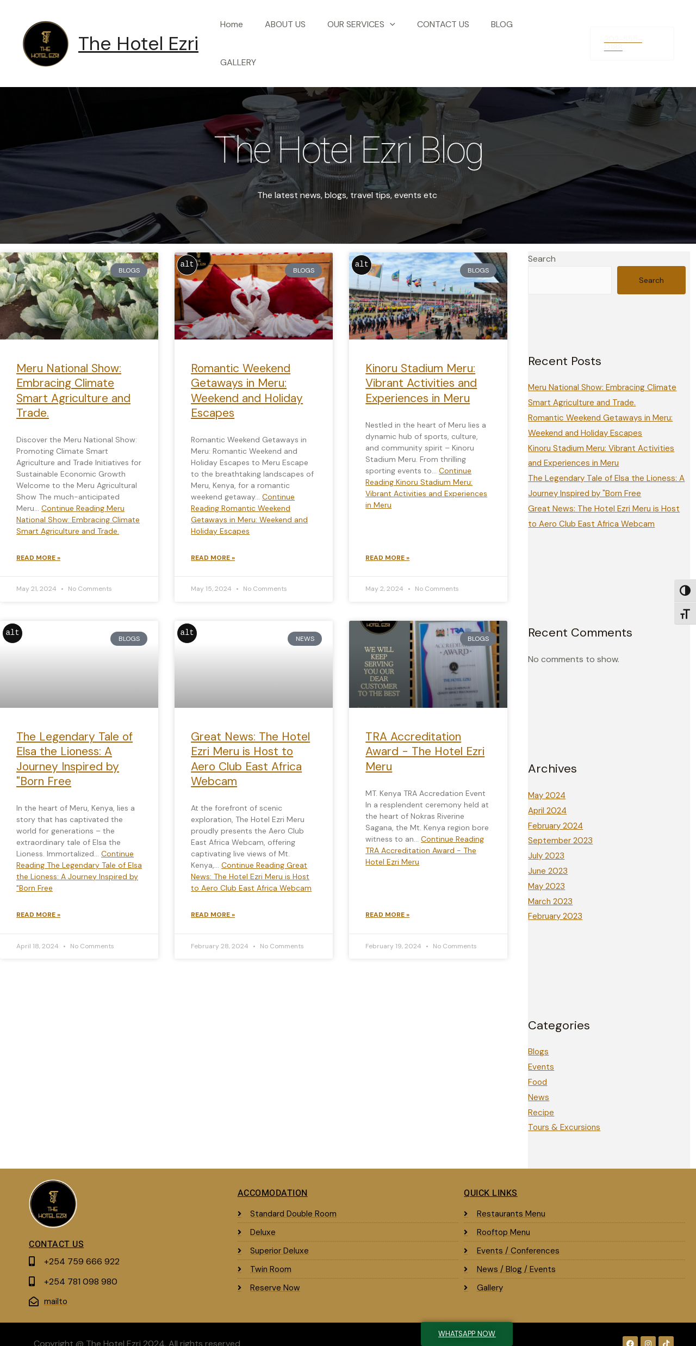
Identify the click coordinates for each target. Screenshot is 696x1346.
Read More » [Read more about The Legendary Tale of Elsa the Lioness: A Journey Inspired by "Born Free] (38, 905)
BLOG (506, 38)
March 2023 (552, 885)
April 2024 (549, 795)
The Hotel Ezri (138, 38)
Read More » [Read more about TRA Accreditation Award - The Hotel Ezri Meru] (387, 905)
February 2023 (557, 899)
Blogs (538, 1034)
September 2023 (561, 825)
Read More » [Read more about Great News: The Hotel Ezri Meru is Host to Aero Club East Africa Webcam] (213, 905)
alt (187, 253)
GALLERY (552, 38)
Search (542, 247)
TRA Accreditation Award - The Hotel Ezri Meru (424, 741)
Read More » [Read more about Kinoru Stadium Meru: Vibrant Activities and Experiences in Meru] (387, 547)
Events (541, 1049)
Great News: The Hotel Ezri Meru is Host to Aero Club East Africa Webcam (250, 749)
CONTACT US (451, 38)
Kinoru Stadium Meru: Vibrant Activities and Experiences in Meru (421, 371)
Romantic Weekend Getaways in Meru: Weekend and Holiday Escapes (247, 379)
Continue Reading (78, 508)
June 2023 (549, 855)
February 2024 (558, 811)
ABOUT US (302, 38)
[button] (631, 38)
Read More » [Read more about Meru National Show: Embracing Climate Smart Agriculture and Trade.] (38, 547)
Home (252, 38)
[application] (402, 38)
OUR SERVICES (374, 38)
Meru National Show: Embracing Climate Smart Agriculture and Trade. (73, 379)
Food (538, 1064)
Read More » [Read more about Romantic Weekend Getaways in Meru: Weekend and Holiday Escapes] (213, 547)
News (538, 1079)
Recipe (541, 1094)
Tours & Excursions (566, 1108)
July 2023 (547, 840)
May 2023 (548, 869)
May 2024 (548, 781)
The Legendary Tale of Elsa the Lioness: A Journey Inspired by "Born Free (74, 749)
